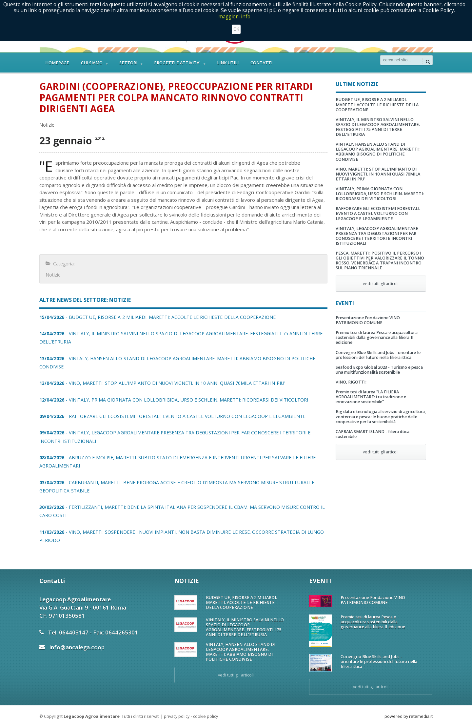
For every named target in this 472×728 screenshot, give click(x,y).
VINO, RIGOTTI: (351, 382)
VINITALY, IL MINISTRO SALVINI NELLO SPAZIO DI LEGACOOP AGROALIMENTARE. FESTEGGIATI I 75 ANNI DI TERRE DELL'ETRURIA (378, 127)
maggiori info (234, 16)
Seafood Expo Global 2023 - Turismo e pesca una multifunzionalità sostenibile (379, 369)
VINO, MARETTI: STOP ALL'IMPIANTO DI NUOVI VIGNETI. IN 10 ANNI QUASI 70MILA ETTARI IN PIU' (378, 174)
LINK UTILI (228, 63)
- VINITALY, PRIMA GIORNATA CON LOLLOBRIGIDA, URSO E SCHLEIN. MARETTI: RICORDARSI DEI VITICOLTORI (172, 400)
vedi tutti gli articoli (381, 283)
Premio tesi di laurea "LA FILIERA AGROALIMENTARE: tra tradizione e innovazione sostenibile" (371, 397)
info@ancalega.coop (76, 647)
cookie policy (205, 716)
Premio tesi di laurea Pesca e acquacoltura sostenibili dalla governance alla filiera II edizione (376, 337)
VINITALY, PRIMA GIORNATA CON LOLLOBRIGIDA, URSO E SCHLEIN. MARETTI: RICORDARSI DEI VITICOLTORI (379, 193)
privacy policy (176, 716)
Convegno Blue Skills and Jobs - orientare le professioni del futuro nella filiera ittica (378, 355)
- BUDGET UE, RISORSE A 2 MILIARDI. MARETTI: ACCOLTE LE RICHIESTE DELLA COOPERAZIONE (156, 317)
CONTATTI (261, 63)
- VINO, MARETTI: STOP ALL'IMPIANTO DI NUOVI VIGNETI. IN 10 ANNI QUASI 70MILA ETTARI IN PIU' (161, 383)
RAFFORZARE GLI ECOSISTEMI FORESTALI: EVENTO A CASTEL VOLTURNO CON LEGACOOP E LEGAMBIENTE (378, 213)
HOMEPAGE (57, 63)
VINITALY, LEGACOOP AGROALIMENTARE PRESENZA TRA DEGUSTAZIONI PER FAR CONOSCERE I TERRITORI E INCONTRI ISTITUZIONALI (377, 236)
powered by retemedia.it (408, 716)
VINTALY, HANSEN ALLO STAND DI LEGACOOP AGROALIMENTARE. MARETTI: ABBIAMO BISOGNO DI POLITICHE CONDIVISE (377, 151)
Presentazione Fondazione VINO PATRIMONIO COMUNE (368, 320)
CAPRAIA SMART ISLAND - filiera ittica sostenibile (372, 434)
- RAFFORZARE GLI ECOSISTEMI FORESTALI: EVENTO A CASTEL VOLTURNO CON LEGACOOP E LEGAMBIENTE (171, 416)
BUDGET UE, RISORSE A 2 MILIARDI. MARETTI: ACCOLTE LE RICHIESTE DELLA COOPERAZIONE (377, 104)
